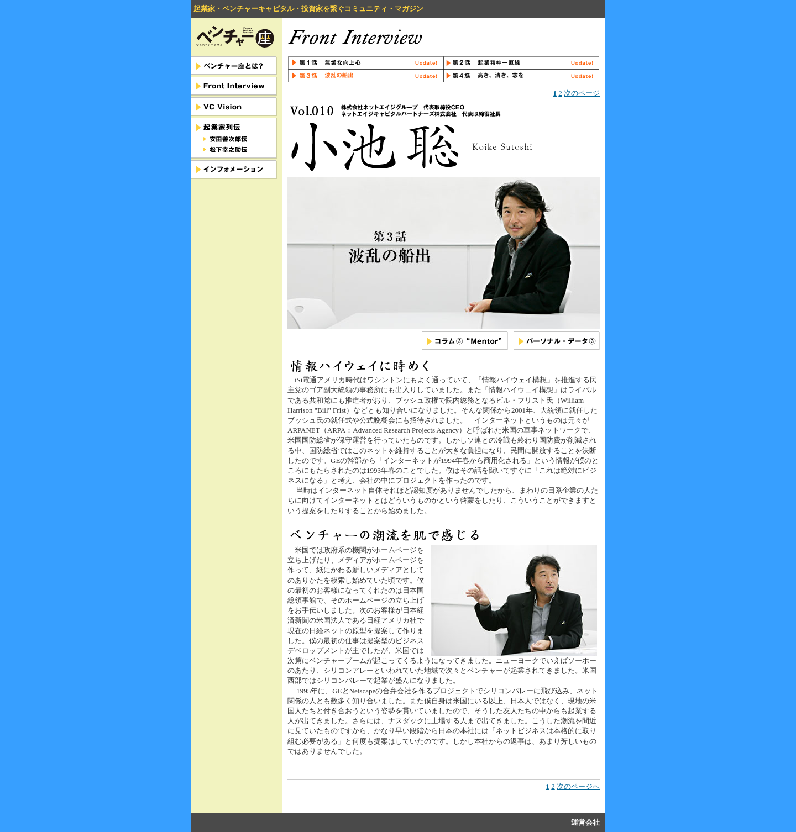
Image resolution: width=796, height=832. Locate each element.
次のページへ (578, 786)
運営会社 (585, 822)
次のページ (582, 93)
